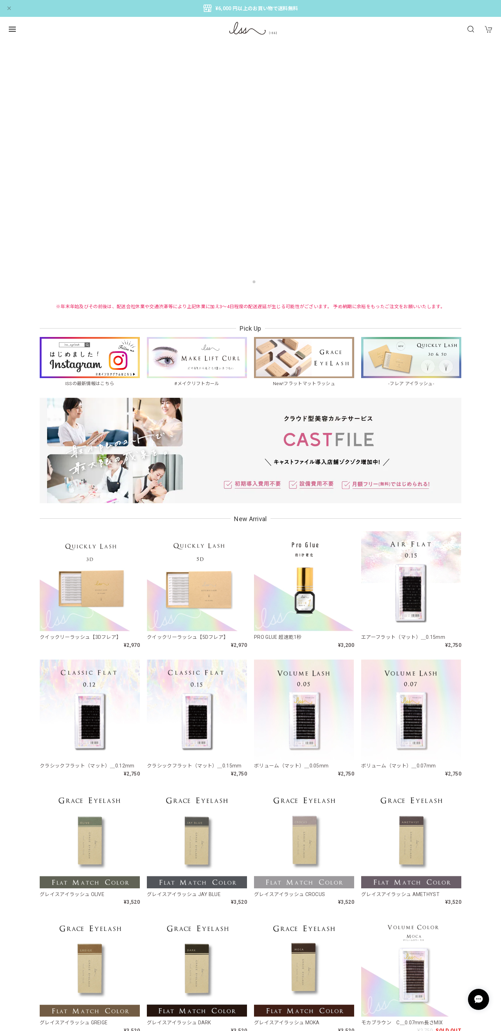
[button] (247, 281)
